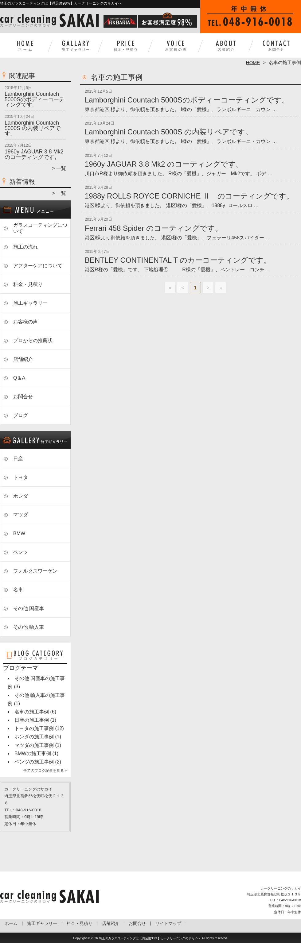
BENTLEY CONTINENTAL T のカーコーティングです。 (178, 260)
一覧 (61, 168)
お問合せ (276, 48)
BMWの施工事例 (32, 753)
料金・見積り (125, 48)
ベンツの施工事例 (34, 761)
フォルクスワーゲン (35, 571)
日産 (18, 458)
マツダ (20, 514)
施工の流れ (25, 246)
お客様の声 (175, 48)
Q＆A (19, 378)
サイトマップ (168, 923)
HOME (253, 62)
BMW (19, 533)
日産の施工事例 (31, 720)
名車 (18, 589)
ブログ (20, 415)
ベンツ (20, 552)
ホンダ (20, 496)
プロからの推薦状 (33, 340)
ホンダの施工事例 (34, 736)
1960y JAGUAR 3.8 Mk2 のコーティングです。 (34, 154)
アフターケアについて (37, 265)
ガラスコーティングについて (40, 228)
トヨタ (20, 477)
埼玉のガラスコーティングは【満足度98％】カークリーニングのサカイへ (150, 938)
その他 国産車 (28, 608)
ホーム (25, 48)
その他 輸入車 (28, 627)
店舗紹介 (226, 48)
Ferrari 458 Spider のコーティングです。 (153, 228)
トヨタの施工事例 (34, 728)
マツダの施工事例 (34, 745)
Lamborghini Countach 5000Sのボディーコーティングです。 (34, 99)
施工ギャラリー (75, 48)
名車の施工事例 (31, 711)
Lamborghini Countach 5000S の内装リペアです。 (33, 128)
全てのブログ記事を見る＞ (45, 770)
